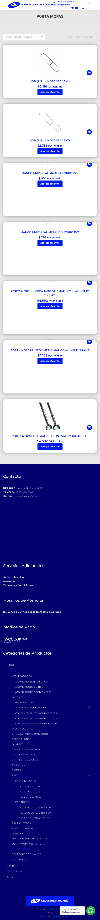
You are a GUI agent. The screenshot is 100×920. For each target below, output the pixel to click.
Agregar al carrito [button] (50, 92)
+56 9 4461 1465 (24, 492)
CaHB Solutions (59, 916)
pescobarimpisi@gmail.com (29, 496)
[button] (89, 72)
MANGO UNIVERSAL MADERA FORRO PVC (50, 173)
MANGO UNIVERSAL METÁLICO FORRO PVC (50, 232)
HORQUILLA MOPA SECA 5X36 (50, 140)
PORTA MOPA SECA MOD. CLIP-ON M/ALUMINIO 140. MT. (50, 436)
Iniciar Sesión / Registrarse (66, 3)
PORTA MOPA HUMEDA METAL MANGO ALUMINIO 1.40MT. (50, 350)
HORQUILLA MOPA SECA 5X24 (50, 81)
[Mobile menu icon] (89, 5)
